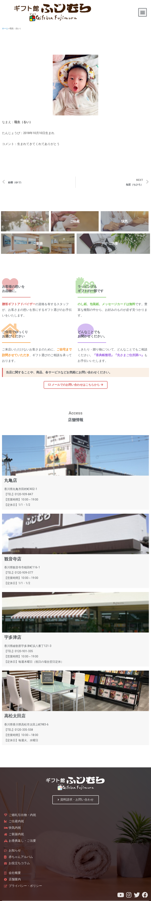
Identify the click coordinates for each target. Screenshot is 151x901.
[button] (142, 12)
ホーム (5, 28)
